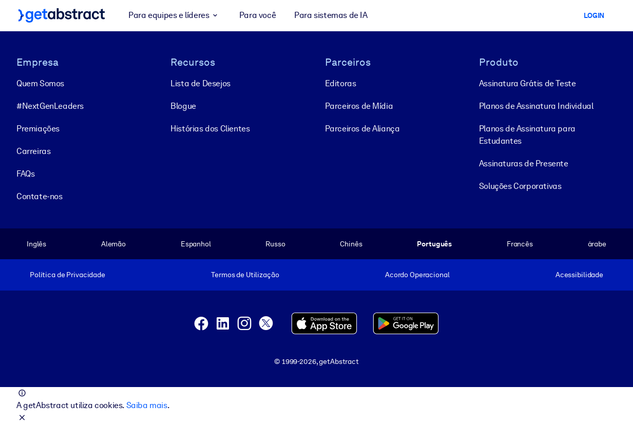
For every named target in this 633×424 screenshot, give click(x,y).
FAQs (25, 174)
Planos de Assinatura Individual (536, 106)
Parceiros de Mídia (359, 106)
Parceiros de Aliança (362, 128)
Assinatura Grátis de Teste (527, 83)
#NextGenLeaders (50, 106)
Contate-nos (39, 196)
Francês (520, 244)
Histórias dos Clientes (210, 128)
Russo (275, 244)
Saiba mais (146, 405)
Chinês (351, 244)
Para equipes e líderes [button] (174, 15)
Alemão (113, 244)
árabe (597, 244)
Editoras (340, 83)
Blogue (183, 106)
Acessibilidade (579, 275)
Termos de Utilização (245, 275)
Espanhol (196, 244)
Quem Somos (40, 83)
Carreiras (33, 151)
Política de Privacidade (67, 275)
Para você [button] (257, 15)
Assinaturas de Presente (523, 163)
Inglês (36, 244)
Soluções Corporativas (520, 186)
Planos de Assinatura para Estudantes (527, 135)
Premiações (38, 128)
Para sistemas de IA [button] (330, 15)
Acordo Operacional (417, 275)
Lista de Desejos (200, 83)
